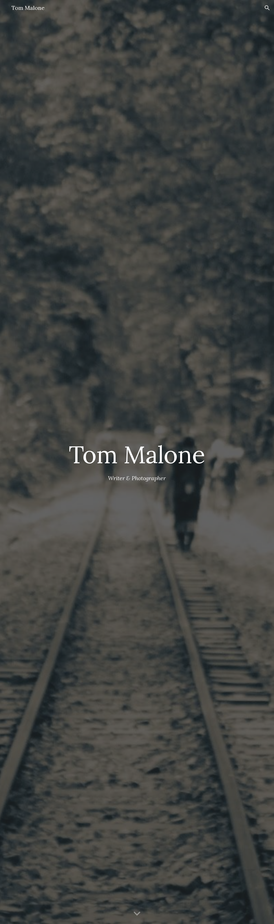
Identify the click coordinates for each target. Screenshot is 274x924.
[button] (267, 8)
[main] (137, 454)
